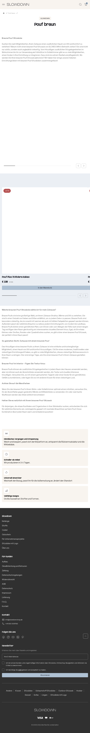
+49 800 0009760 (11, 624)
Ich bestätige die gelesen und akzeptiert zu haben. (24, 670)
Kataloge (5, 521)
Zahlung (5, 570)
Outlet (5, 530)
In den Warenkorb (45, 288)
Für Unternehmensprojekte (13, 539)
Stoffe (5, 525)
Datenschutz (7, 588)
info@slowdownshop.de (13, 620)
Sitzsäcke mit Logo (10, 543)
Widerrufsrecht (8, 579)
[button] (78, 166)
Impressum (6, 593)
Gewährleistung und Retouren (14, 566)
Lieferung (6, 597)
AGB (4, 584)
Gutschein (6, 534)
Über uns (5, 548)
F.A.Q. (4, 602)
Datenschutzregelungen (12, 575)
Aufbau (5, 561)
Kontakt (5, 606)
